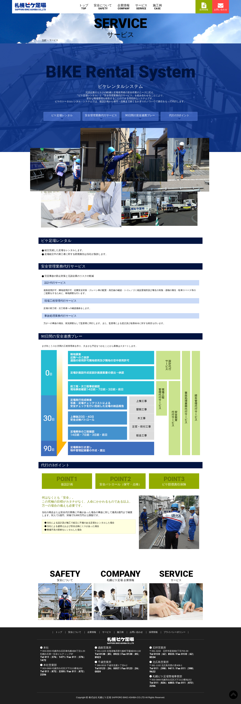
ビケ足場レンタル (62, 115)
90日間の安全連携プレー (140, 115)
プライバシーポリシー (174, 632)
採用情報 (153, 632)
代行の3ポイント (179, 115)
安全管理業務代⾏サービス (101, 115)
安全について (103, 7)
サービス (141, 7)
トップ (83, 7)
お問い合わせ (136, 632)
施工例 (157, 7)
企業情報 (123, 7)
